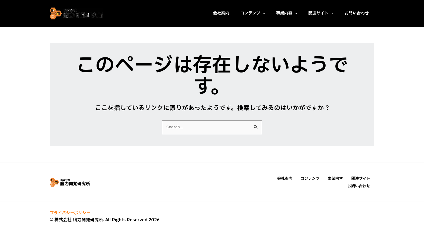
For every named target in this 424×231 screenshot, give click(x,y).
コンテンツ (316, 178)
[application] (262, 13)
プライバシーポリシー (71, 212)
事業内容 (338, 178)
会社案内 (292, 178)
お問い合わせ (359, 185)
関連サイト (362, 178)
